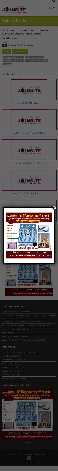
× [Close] (54, 208)
